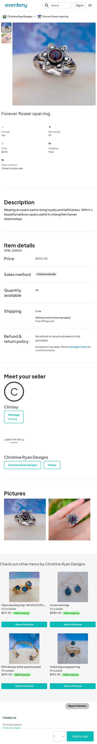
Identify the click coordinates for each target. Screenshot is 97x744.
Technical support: (24, 726)
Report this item (77, 705)
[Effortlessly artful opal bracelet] (24, 648)
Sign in (79, 5)
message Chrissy (78, 346)
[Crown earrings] (73, 587)
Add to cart (80, 736)
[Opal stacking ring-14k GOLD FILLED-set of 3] (24, 587)
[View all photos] (54, 63)
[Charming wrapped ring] (73, 648)
